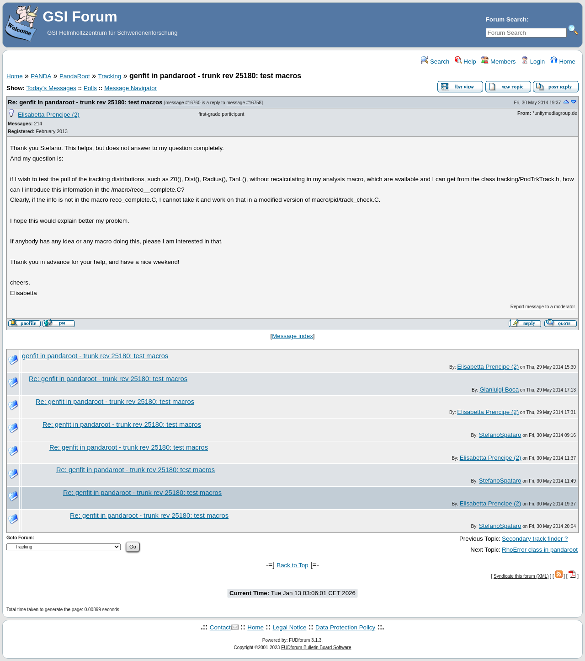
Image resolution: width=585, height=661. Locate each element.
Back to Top (292, 565)
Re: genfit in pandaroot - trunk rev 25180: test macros (85, 102)
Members (498, 61)
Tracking (110, 76)
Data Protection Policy (345, 627)
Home (562, 61)
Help (465, 61)
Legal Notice (289, 627)
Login (533, 61)
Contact (220, 627)
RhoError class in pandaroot (540, 549)
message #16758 (243, 102)
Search (435, 61)
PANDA (41, 76)
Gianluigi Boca (499, 389)
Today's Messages (51, 88)
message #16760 (183, 102)
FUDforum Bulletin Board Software (316, 647)
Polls (90, 88)
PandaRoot (74, 76)
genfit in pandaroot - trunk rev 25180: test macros (95, 356)
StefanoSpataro (500, 434)
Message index (292, 336)
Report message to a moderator (543, 306)
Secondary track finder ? (535, 538)
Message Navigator (130, 88)
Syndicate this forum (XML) (521, 576)
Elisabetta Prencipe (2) (49, 114)
